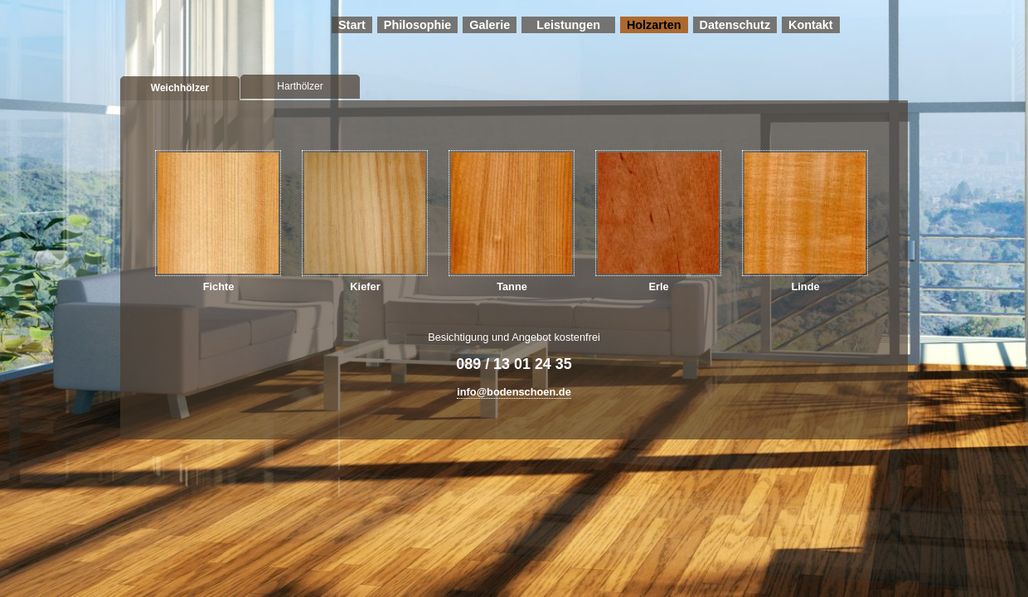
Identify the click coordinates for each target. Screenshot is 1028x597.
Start (352, 25)
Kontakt (810, 25)
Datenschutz (735, 25)
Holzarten (654, 25)
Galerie (489, 25)
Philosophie (418, 25)
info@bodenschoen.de (514, 392)
